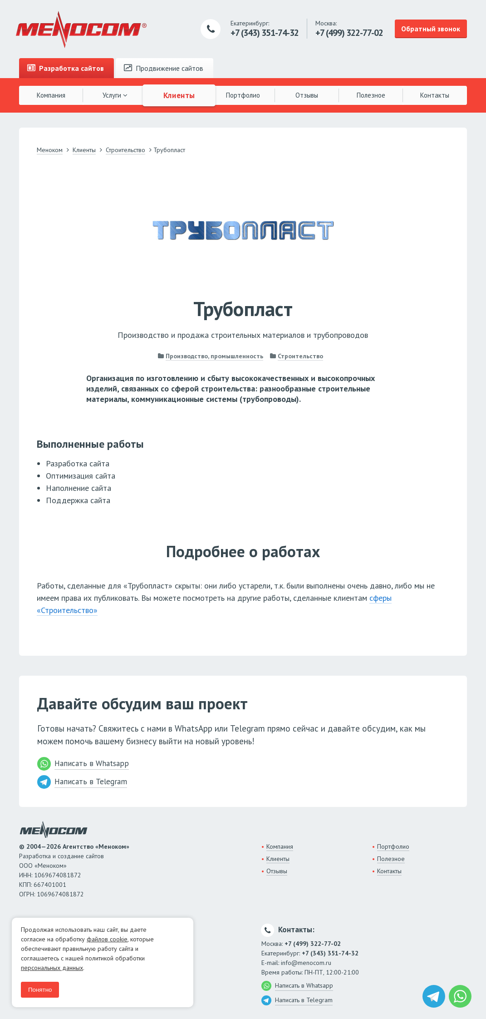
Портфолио (243, 95)
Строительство (300, 356)
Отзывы (306, 95)
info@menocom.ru (306, 963)
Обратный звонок (430, 28)
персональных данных (52, 968)
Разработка (65, 68)
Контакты (434, 95)
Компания (51, 95)
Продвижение (163, 68)
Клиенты (179, 95)
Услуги (115, 95)
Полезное (371, 95)
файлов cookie (107, 939)
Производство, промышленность (214, 356)
